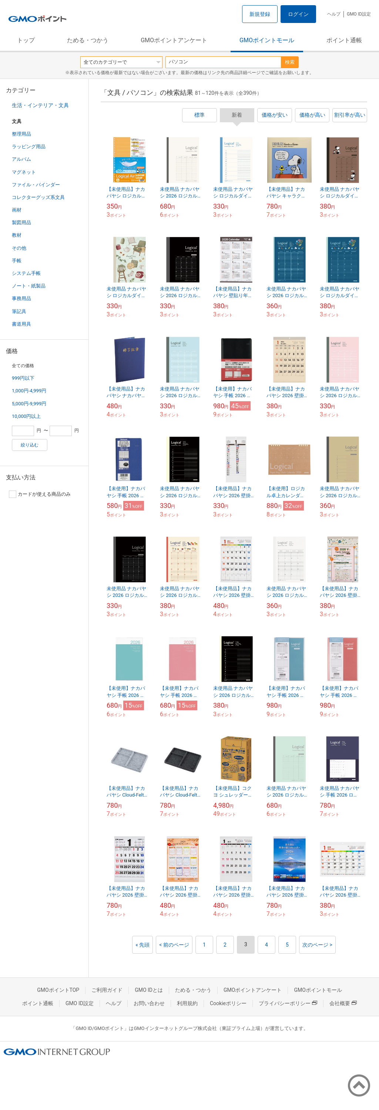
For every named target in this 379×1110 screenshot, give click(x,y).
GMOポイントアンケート (174, 40)
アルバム (21, 159)
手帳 (16, 260)
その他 (19, 248)
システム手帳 (26, 273)
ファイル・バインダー (36, 184)
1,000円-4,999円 (29, 390)
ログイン (298, 14)
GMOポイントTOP (58, 990)
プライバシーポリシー (288, 1003)
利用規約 (187, 1003)
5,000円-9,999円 (29, 403)
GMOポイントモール (266, 40)
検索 (290, 62)
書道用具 (21, 324)
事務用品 (21, 298)
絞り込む (29, 445)
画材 (16, 210)
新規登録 (259, 14)
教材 (16, 235)
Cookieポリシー (228, 1003)
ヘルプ (334, 14)
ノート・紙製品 (29, 286)
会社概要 (343, 1003)
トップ (26, 40)
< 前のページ (174, 945)
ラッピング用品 (29, 146)
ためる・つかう (87, 40)
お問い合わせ (149, 1003)
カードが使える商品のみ (40, 494)
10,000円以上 (26, 416)
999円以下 (23, 378)
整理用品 (21, 134)
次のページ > (317, 945)
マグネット (24, 172)
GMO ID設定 (359, 14)
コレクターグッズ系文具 (38, 197)
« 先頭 (142, 945)
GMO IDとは (149, 990)
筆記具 (19, 311)
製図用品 (21, 222)
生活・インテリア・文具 (40, 105)
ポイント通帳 (344, 40)
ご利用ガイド (107, 990)
